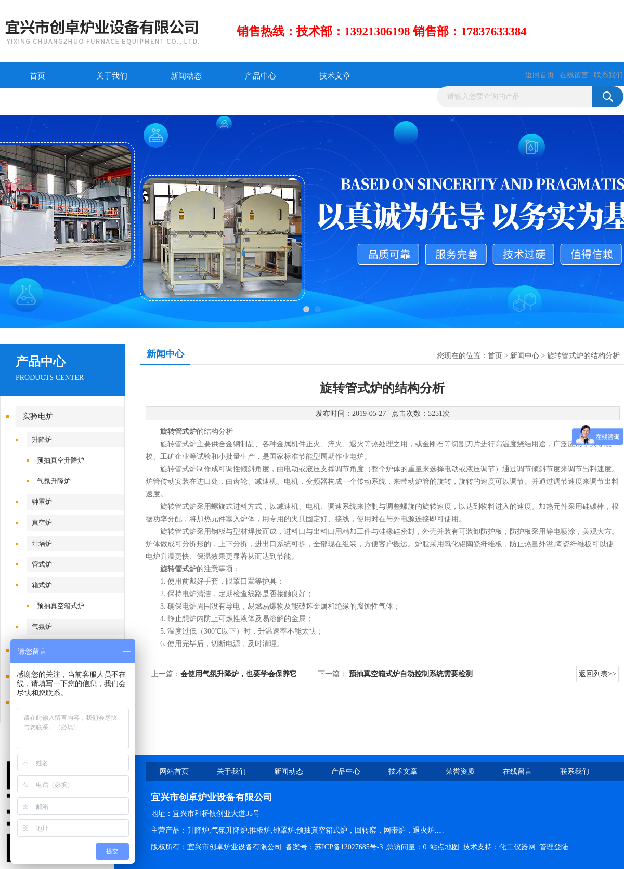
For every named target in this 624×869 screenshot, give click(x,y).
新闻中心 (524, 356)
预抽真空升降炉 (60, 460)
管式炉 (42, 564)
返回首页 (539, 75)
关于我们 (111, 76)
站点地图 (444, 847)
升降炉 (42, 439)
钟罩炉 (42, 502)
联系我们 (608, 75)
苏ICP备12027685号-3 (349, 847)
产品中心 (260, 76)
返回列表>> (597, 674)
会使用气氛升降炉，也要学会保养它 (238, 674)
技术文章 (334, 76)
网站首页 (174, 771)
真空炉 (42, 522)
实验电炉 (38, 416)
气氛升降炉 (54, 481)
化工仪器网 (517, 847)
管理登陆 (553, 847)
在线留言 (574, 75)
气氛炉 (42, 626)
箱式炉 (42, 585)
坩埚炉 (42, 543)
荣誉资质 (37, 102)
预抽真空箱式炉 (60, 606)
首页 (37, 76)
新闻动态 (186, 76)
